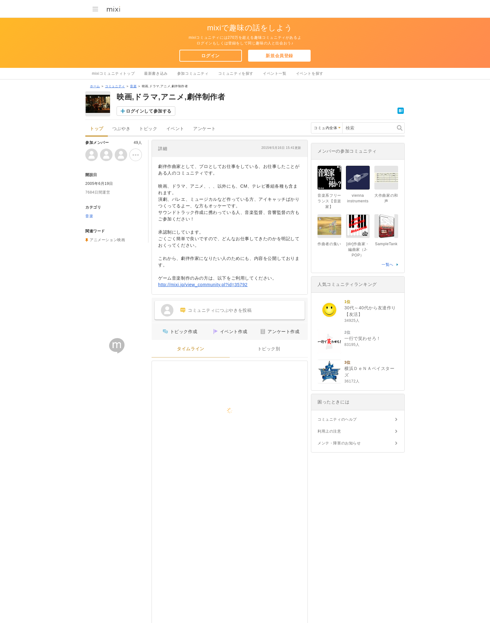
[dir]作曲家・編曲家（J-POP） (357, 249)
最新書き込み (156, 73)
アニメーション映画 (107, 240)
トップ (96, 128)
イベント (175, 128)
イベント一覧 (275, 73)
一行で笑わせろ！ (362, 338)
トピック (148, 128)
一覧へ (387, 264)
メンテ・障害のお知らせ (339, 443)
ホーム (95, 86)
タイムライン (190, 349)
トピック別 (269, 349)
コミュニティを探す (235, 73)
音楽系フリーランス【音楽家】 (329, 201)
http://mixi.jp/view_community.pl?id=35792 (203, 284)
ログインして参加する (149, 111)
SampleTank (386, 244)
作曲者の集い (329, 244)
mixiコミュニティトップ (113, 73)
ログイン (210, 55)
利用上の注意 (329, 431)
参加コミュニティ (193, 73)
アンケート (204, 128)
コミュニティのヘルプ (337, 419)
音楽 (133, 86)
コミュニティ (115, 86)
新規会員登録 (279, 55)
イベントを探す (309, 73)
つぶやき (121, 128)
